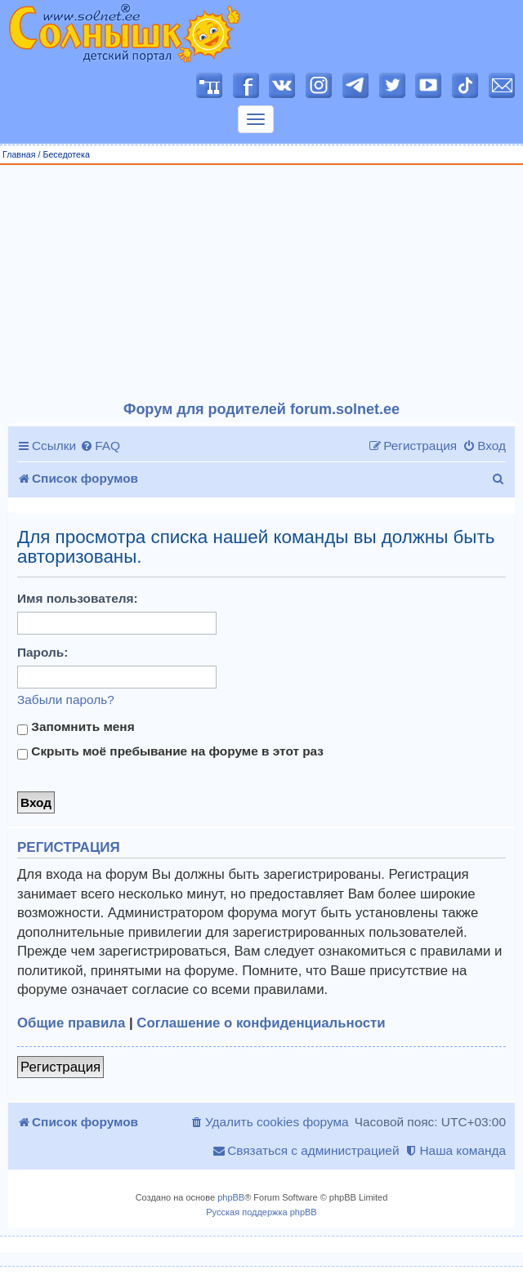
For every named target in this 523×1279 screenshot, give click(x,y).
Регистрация (60, 1067)
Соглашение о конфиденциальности (260, 1023)
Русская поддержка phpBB (261, 1212)
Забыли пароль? (65, 699)
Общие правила (71, 1023)
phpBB (230, 1197)
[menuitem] (100, 446)
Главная (19, 154)
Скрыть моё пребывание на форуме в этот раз (170, 751)
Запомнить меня (76, 727)
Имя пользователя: (77, 598)
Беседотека (65, 154)
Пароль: (42, 652)
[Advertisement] (262, 283)
